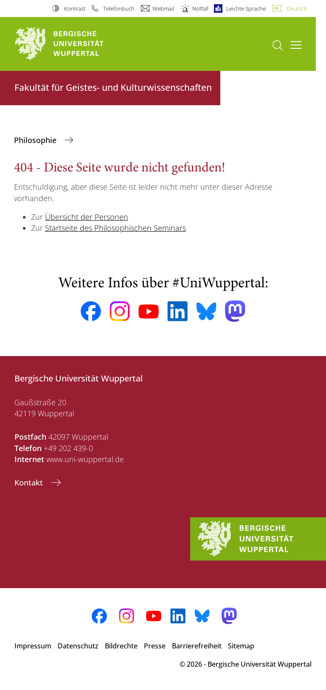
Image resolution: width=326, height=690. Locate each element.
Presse (155, 646)
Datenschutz (78, 646)
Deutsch (297, 8)
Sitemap (241, 646)
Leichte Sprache (246, 8)
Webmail (163, 8)
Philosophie (36, 140)
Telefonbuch (119, 8)
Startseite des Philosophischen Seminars (115, 228)
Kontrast (74, 8)
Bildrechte (121, 646)
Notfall (200, 8)
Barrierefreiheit (197, 646)
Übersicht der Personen (86, 217)
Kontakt (29, 482)
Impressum (32, 646)
